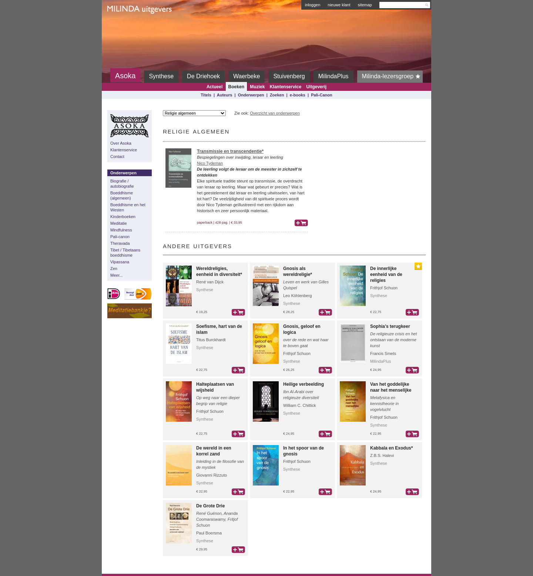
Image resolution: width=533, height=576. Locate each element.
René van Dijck (210, 282)
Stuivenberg (289, 76)
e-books (297, 95)
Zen (113, 268)
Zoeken (277, 95)
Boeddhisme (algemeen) (121, 195)
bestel (301, 223)
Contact (117, 156)
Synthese (161, 76)
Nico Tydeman (210, 163)
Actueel (214, 86)
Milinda (122, 26)
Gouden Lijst (418, 266)
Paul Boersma (209, 533)
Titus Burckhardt (211, 340)
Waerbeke (246, 76)
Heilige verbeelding (303, 384)
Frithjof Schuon (384, 288)
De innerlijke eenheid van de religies (386, 274)
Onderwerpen (251, 95)
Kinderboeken (122, 216)
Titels (206, 95)
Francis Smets (383, 353)
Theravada (120, 243)
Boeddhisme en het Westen (127, 207)
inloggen (313, 5)
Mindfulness (121, 230)
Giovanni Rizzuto (211, 475)
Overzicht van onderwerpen (275, 113)
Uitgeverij (316, 86)
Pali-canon (120, 236)
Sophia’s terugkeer (390, 326)
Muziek (257, 86)
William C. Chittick (299, 405)
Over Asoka (120, 143)
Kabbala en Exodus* (391, 448)
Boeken (236, 86)
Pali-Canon (321, 95)
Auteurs (224, 95)
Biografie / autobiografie (122, 183)
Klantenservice (285, 86)
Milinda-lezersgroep (392, 76)
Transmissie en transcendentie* (230, 151)
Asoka (125, 76)
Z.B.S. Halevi (382, 455)
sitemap (365, 5)
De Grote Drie (210, 505)
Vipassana (119, 262)
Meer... (116, 275)
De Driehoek (203, 76)
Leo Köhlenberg (297, 295)
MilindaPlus (333, 76)
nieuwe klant (339, 5)
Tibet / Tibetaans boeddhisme (125, 252)
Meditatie (118, 223)
